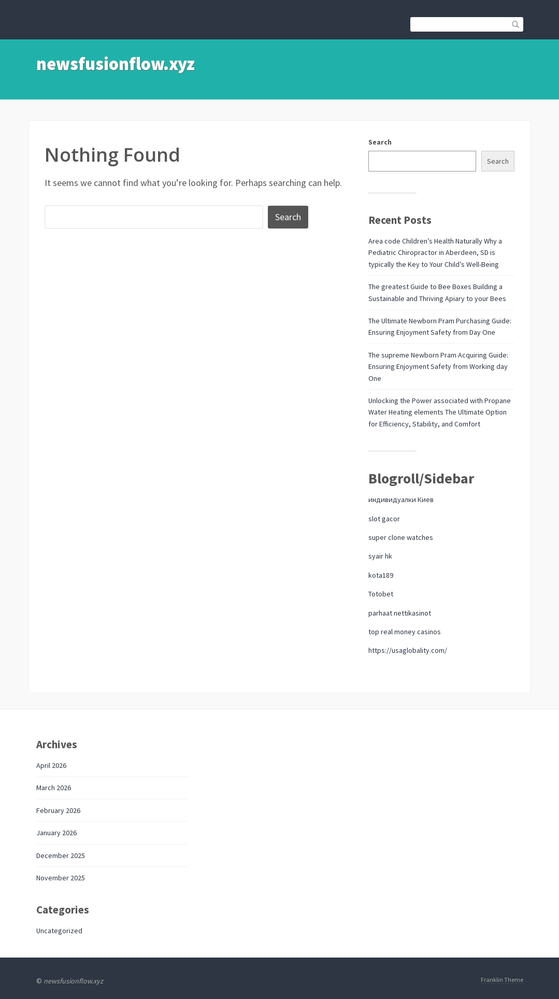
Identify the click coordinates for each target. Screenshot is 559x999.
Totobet (380, 593)
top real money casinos (404, 631)
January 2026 (56, 832)
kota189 (380, 575)
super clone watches (400, 537)
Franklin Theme (502, 979)
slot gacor (384, 518)
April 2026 (51, 765)
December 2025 (60, 855)
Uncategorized (59, 930)
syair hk (380, 556)
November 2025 (60, 877)
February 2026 (58, 810)
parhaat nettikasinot (399, 613)
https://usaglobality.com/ (407, 650)
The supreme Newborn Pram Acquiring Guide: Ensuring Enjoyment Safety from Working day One (438, 366)
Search (380, 142)
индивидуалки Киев (401, 499)
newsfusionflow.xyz (115, 64)
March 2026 (53, 787)
